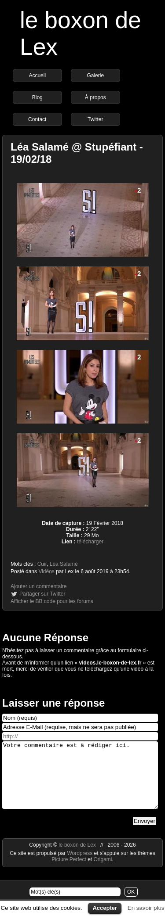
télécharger (90, 542)
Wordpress (80, 866)
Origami (103, 872)
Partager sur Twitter (42, 594)
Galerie (95, 75)
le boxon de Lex (77, 858)
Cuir (42, 564)
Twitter (95, 119)
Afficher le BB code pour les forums (52, 601)
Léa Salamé (64, 564)
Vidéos (46, 571)
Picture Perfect (68, 872)
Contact (37, 119)
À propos (95, 97)
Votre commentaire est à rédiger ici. (80, 781)
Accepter (104, 908)
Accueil (37, 75)
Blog (37, 97)
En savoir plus (146, 908)
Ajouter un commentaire (38, 586)
